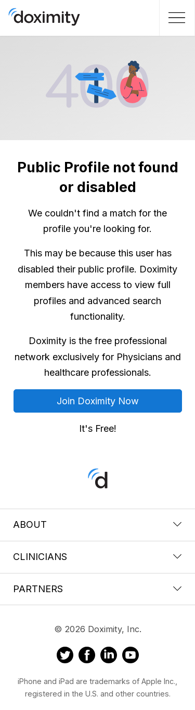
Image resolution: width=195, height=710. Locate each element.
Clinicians (97, 556)
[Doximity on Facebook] (87, 656)
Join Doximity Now (98, 400)
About (97, 524)
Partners (97, 588)
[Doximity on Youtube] (130, 656)
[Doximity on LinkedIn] (108, 656)
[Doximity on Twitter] (65, 656)
